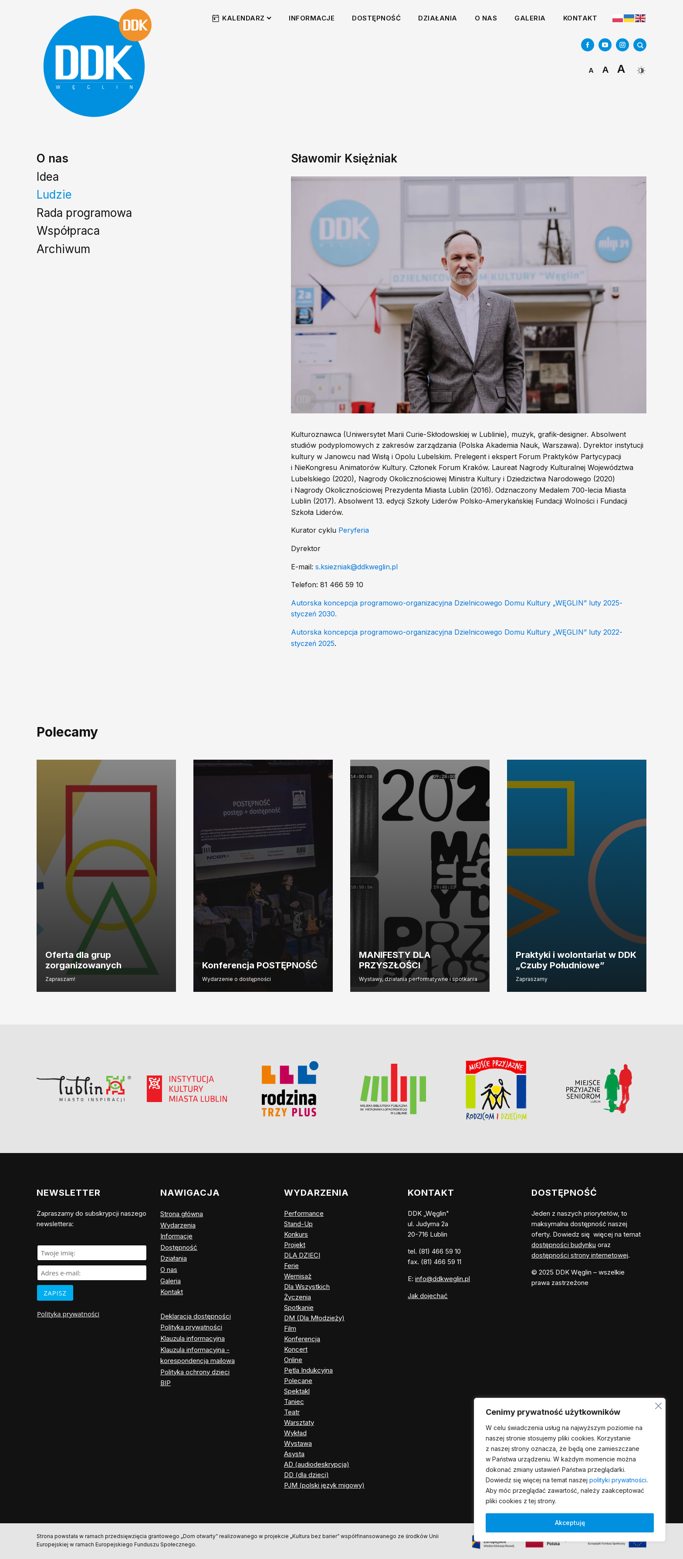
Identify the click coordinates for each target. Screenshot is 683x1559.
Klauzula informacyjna (192, 1338)
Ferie (291, 1265)
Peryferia (353, 530)
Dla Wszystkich (307, 1286)
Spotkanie (299, 1307)
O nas (486, 18)
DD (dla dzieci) (306, 1475)
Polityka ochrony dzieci (195, 1372)
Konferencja (302, 1339)
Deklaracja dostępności (195, 1316)
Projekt (294, 1245)
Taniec (294, 1401)
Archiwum (63, 249)
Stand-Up (298, 1224)
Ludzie (54, 194)
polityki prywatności (617, 1480)
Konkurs (296, 1234)
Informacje (312, 18)
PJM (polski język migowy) (324, 1485)
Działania (437, 18)
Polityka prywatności (68, 1313)
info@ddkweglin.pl (442, 1279)
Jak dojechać (428, 1296)
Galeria (530, 18)
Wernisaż (297, 1276)
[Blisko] (658, 1404)
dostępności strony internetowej (579, 1255)
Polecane (298, 1380)
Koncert (296, 1349)
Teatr (292, 1412)
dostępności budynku (563, 1245)
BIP (165, 1383)
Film (290, 1328)
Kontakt (580, 18)
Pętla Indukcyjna (308, 1370)
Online (293, 1360)
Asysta (294, 1454)
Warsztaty (299, 1422)
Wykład (295, 1433)
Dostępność (376, 18)
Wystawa (298, 1443)
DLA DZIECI (302, 1255)
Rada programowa (84, 213)
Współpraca (68, 230)
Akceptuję (570, 1522)
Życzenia (297, 1297)
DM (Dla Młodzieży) (314, 1318)
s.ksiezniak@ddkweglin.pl (356, 566)
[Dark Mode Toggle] (640, 67)
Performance (304, 1213)
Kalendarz (246, 18)
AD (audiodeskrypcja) (316, 1464)
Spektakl (297, 1391)
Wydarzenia (178, 1225)
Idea (48, 176)
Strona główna (181, 1214)
